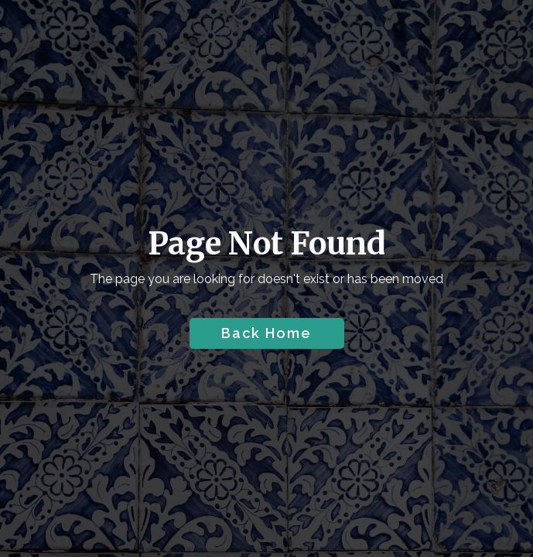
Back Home (266, 333)
